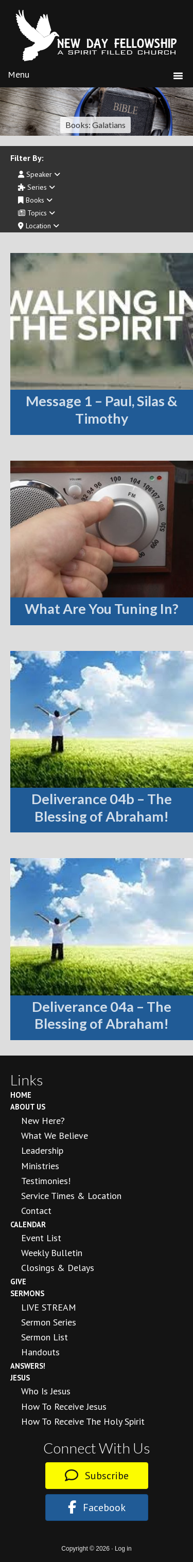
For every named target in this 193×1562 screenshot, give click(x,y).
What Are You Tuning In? (102, 608)
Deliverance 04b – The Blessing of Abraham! (101, 807)
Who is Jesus (46, 1391)
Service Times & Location (71, 1196)
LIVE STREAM (48, 1307)
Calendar (28, 1224)
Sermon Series (48, 1322)
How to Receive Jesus (64, 1406)
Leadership (42, 1150)
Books (35, 200)
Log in (123, 1548)
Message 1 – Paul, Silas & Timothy (102, 409)
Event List (41, 1238)
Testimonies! (46, 1181)
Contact (36, 1210)
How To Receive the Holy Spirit (83, 1421)
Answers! (27, 1366)
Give (18, 1281)
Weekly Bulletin (51, 1253)
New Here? (43, 1121)
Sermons (27, 1293)
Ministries (40, 1166)
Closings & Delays (57, 1268)
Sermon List (44, 1337)
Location (38, 225)
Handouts (40, 1352)
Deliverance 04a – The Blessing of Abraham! (101, 1015)
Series (36, 187)
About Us (27, 1107)
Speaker (39, 174)
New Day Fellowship (96, 35)
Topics (36, 212)
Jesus (20, 1378)
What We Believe (54, 1135)
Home (20, 1095)
